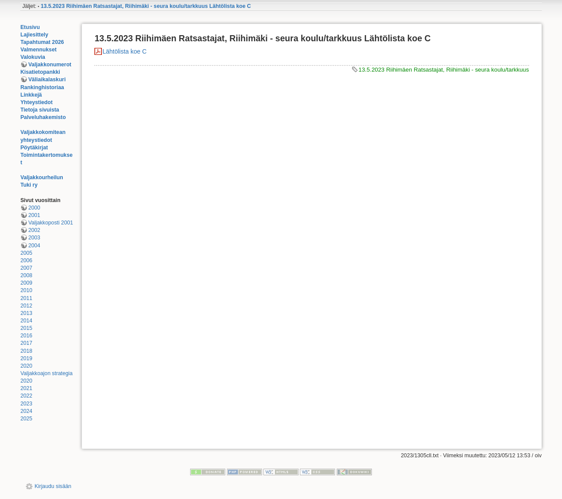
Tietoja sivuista (39, 110)
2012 (26, 306)
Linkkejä (31, 95)
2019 (26, 358)
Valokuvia (32, 57)
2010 (26, 290)
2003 (34, 238)
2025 (26, 419)
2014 (26, 321)
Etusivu (30, 27)
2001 (34, 215)
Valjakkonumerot (49, 64)
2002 (34, 230)
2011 (26, 298)
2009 (26, 283)
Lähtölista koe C (124, 51)
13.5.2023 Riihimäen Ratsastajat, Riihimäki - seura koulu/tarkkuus (444, 69)
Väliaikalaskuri (46, 79)
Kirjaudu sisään (53, 486)
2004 (34, 245)
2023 (26, 404)
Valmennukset (38, 50)
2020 (26, 366)
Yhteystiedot (36, 102)
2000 (34, 208)
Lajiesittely (34, 35)
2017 (26, 343)
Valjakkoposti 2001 (50, 223)
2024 (26, 411)
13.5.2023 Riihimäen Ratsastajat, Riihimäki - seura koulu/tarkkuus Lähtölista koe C (146, 6)
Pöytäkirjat (34, 148)
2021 (26, 388)
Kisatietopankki (40, 72)
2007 (26, 268)
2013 (26, 313)
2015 (26, 328)
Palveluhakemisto (43, 117)
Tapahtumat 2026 (42, 42)
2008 (26, 275)
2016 (26, 336)
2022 (26, 396)
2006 (26, 260)
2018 (26, 351)
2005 (26, 253)
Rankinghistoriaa (42, 87)
